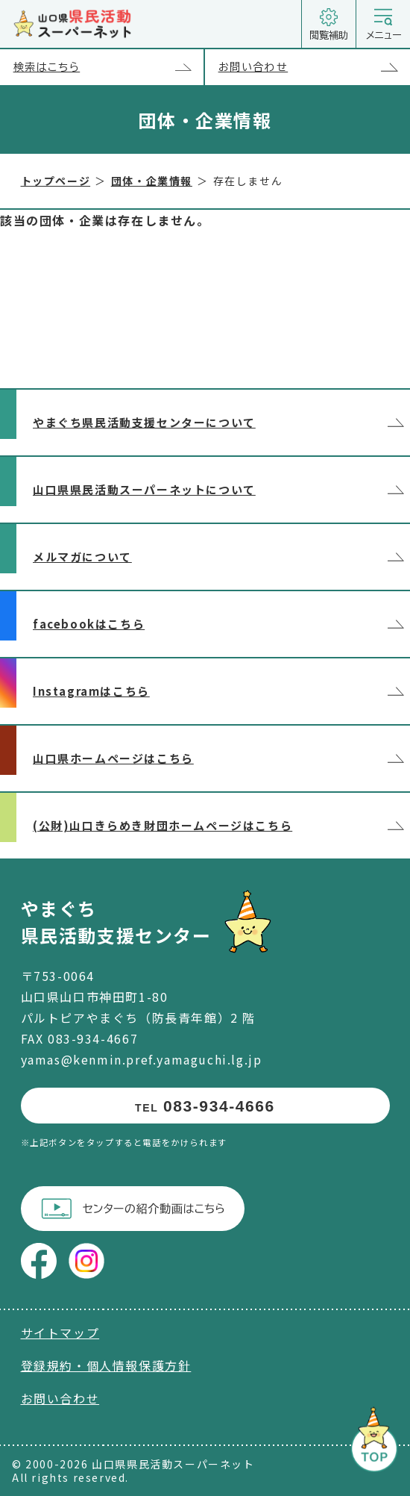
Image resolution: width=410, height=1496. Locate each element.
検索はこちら (108, 67)
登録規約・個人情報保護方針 (106, 1365)
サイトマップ (60, 1332)
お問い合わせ (314, 67)
